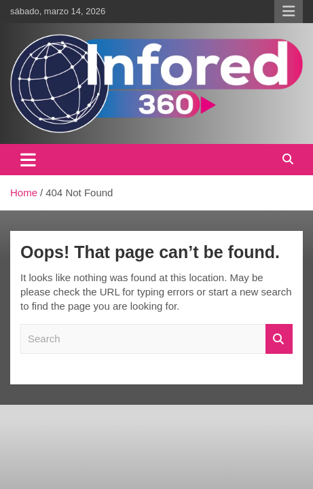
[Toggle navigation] (28, 159)
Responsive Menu (288, 11)
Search (279, 339)
